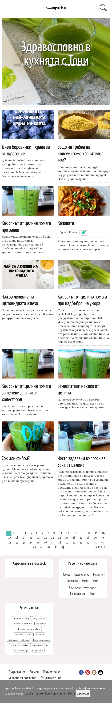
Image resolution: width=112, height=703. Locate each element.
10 (60, 533)
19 (24, 537)
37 (52, 542)
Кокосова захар (41, 640)
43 (95, 542)
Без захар (41, 623)
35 (38, 542)
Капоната (66, 222)
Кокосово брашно (22, 623)
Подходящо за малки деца (83, 587)
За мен (34, 671)
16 (103, 533)
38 (59, 542)
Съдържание (17, 671)
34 (31, 542)
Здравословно (81, 574)
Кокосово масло (23, 634)
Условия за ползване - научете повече (49, 693)
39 (66, 542)
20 (31, 537)
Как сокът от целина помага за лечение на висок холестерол (26, 392)
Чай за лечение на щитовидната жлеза (20, 299)
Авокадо (13, 640)
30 (102, 537)
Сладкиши (72, 581)
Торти (92, 593)
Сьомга (40, 634)
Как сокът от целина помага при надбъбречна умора (82, 299)
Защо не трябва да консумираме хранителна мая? (80, 153)
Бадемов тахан (40, 645)
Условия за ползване (22, 677)
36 (45, 542)
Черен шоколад (21, 618)
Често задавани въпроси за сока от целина (81, 461)
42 (88, 542)
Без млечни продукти (29, 629)
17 (9, 537)
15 (96, 533)
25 (66, 537)
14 (89, 533)
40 (74, 542)
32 (16, 542)
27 (81, 537)
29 (95, 537)
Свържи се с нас (51, 677)
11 (67, 533)
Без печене (37, 650)
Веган (84, 581)
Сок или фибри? (16, 458)
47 (48, 547)
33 (24, 542)
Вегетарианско (77, 593)
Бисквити (98, 574)
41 (81, 542)
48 (56, 547)
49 (63, 547)
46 (41, 547)
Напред (98, 547)
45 (34, 547)
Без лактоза (21, 650)
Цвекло (25, 640)
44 (102, 542)
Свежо (95, 581)
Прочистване (51, 671)
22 (45, 537)
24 (59, 537)
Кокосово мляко (19, 645)
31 (9, 542)
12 (74, 533)
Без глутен (39, 618)
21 (38, 537)
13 (82, 533)
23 (52, 537)
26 (74, 537)
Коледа (66, 574)
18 (16, 537)
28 (88, 537)
